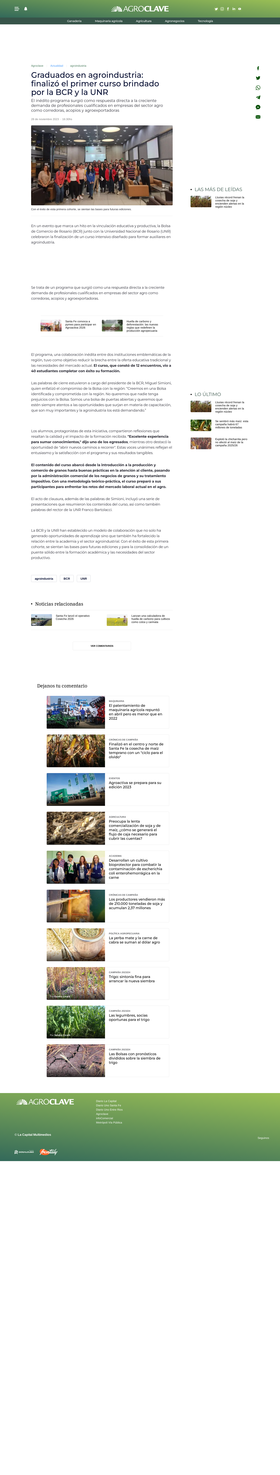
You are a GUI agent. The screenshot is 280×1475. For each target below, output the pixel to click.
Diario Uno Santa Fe (108, 1105)
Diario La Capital (106, 1101)
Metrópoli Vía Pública (109, 1122)
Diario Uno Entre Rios (109, 1109)
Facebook (228, 9)
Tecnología (205, 20)
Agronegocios (174, 20)
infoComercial (104, 1118)
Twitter (216, 9)
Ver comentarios (102, 646)
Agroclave (37, 65)
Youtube (239, 9)
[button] (17, 9)
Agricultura (143, 20)
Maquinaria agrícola (108, 20)
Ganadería (74, 20)
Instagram (222, 9)
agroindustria (78, 65)
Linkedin (234, 9)
